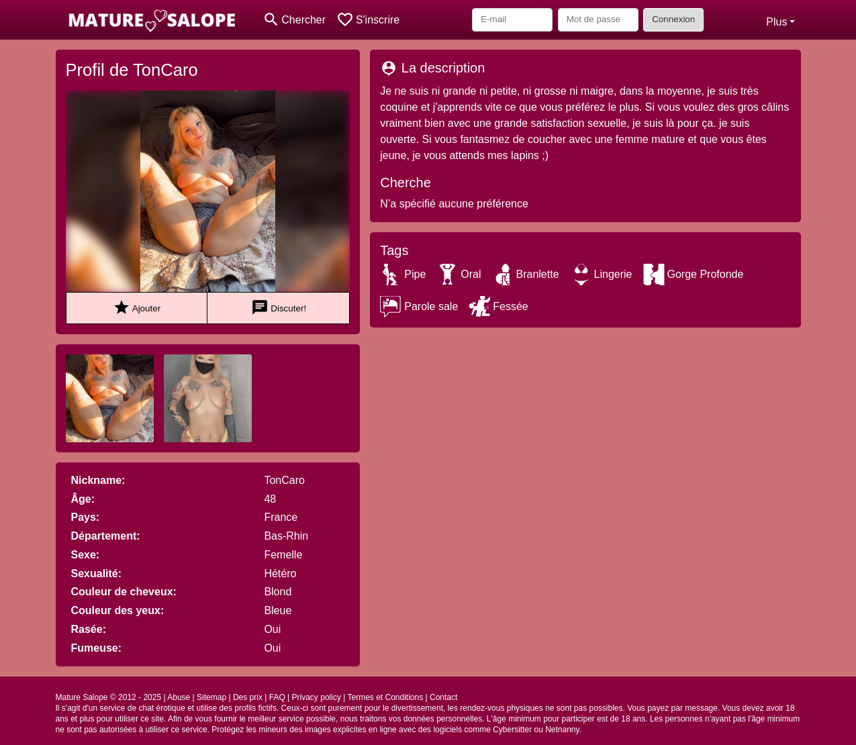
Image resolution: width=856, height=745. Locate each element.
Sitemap (211, 697)
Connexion (673, 19)
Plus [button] (776, 22)
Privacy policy (316, 697)
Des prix (248, 697)
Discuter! (279, 308)
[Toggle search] (294, 20)
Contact (443, 697)
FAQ (277, 697)
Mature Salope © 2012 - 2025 (109, 697)
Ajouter (136, 308)
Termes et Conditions (385, 697)
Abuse (178, 697)
